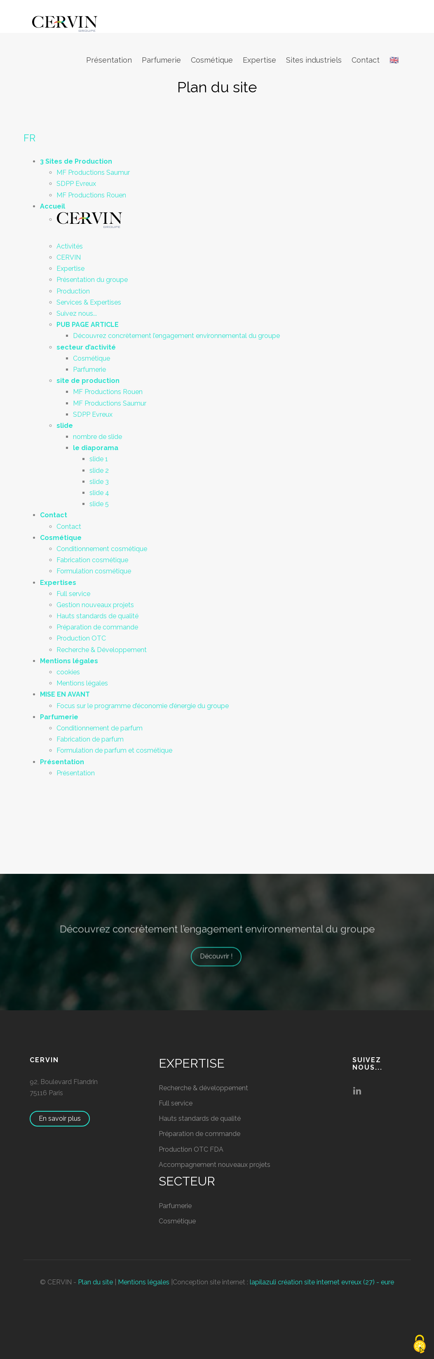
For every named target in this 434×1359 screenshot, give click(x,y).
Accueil (52, 206)
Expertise (259, 60)
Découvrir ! (220, 966)
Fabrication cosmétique (92, 560)
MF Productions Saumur (93, 172)
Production (73, 291)
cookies (68, 672)
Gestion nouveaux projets (95, 605)
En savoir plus (64, 1118)
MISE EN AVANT (65, 694)
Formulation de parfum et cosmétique (114, 750)
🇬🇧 (394, 60)
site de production (88, 381)
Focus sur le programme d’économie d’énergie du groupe (142, 706)
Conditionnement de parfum (99, 728)
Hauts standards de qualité (97, 616)
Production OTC (81, 638)
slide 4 (99, 493)
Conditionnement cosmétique (101, 549)
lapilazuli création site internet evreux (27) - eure (322, 1282)
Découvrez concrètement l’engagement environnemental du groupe (176, 336)
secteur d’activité (86, 347)
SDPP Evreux (76, 184)
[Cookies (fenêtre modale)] (419, 1345)
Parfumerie (161, 60)
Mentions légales (69, 661)
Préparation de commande (97, 627)
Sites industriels (314, 60)
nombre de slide (97, 437)
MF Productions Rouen (91, 195)
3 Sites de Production (76, 161)
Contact (366, 60)
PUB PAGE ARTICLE (87, 325)
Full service (73, 594)
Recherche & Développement (101, 650)
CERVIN (68, 257)
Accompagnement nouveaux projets (214, 1165)
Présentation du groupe (92, 280)
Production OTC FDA (191, 1149)
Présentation (109, 60)
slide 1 (98, 459)
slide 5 (99, 504)
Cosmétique (212, 60)
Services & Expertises (88, 302)
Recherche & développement (203, 1088)
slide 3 (99, 482)
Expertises (58, 583)
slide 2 (99, 470)
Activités (69, 246)
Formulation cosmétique (93, 571)
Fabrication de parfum (90, 739)
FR (29, 138)
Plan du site (95, 1282)
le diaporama (95, 448)
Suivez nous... (76, 313)
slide (64, 426)
